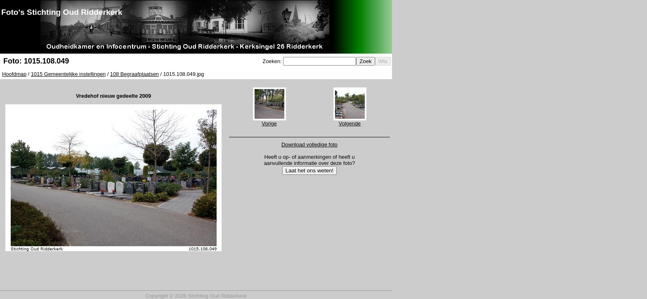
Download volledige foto (309, 144)
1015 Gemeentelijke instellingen (68, 74)
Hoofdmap (14, 74)
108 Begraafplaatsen (134, 74)
